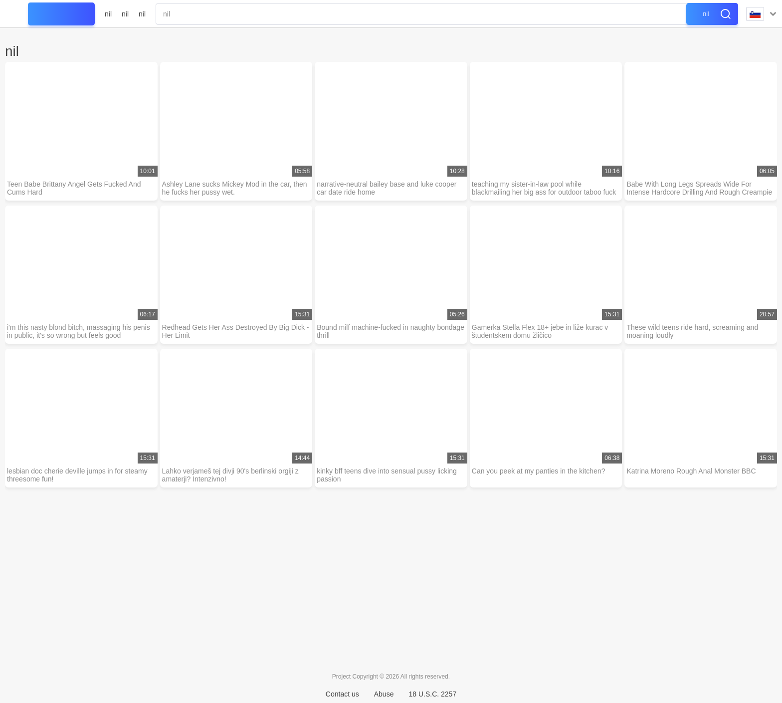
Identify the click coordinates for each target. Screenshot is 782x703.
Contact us (342, 694)
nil (108, 14)
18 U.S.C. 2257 (432, 694)
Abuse (384, 694)
